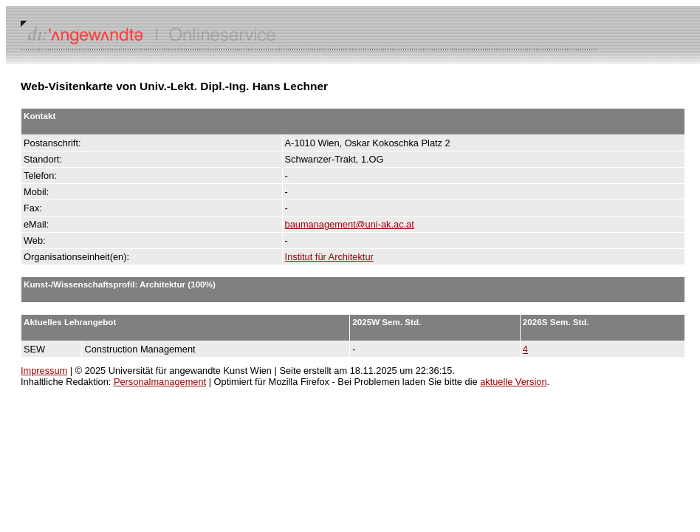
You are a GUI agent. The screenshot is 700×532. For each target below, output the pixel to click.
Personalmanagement (160, 381)
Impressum (44, 370)
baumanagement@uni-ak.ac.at (349, 224)
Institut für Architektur (329, 256)
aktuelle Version (513, 381)
